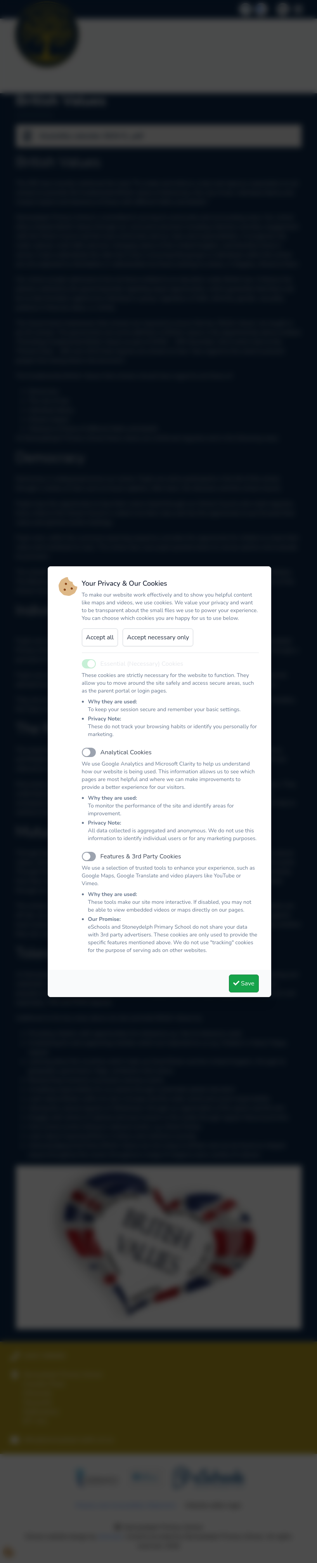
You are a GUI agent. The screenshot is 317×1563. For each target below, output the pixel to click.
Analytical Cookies (126, 752)
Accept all (100, 637)
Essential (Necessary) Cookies (142, 664)
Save (244, 983)
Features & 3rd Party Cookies (140, 856)
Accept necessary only (158, 637)
